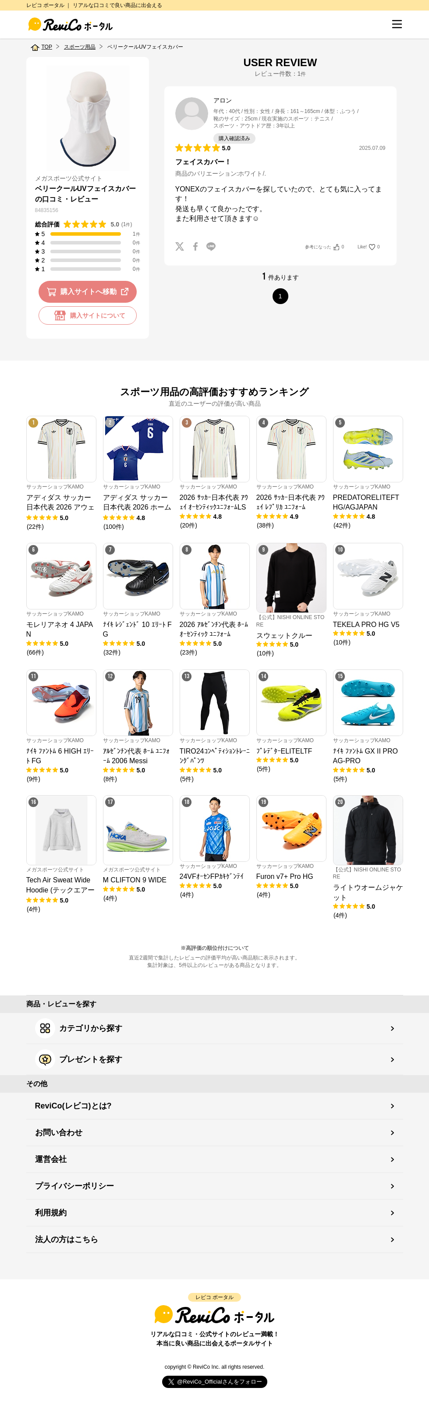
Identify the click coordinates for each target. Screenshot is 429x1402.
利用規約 (51, 1212)
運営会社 (51, 1159)
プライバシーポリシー (74, 1186)
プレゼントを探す (78, 1059)
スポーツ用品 (80, 47)
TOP (47, 47)
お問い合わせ (58, 1132)
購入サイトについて (87, 315)
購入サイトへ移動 (89, 292)
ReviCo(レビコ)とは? (73, 1105)
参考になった (324, 247)
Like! (368, 247)
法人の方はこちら (66, 1239)
